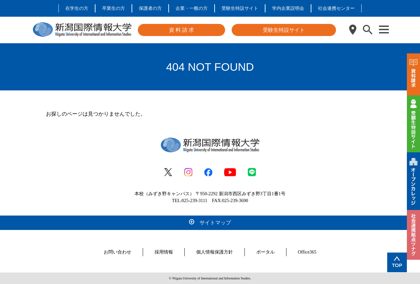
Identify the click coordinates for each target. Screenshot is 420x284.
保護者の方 (150, 8)
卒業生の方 (113, 8)
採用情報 (164, 252)
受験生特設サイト (239, 8)
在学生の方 (76, 8)
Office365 (307, 252)
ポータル (265, 252)
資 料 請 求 (181, 30)
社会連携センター (336, 8)
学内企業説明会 (288, 8)
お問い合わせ (117, 252)
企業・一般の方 (192, 8)
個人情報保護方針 (214, 252)
